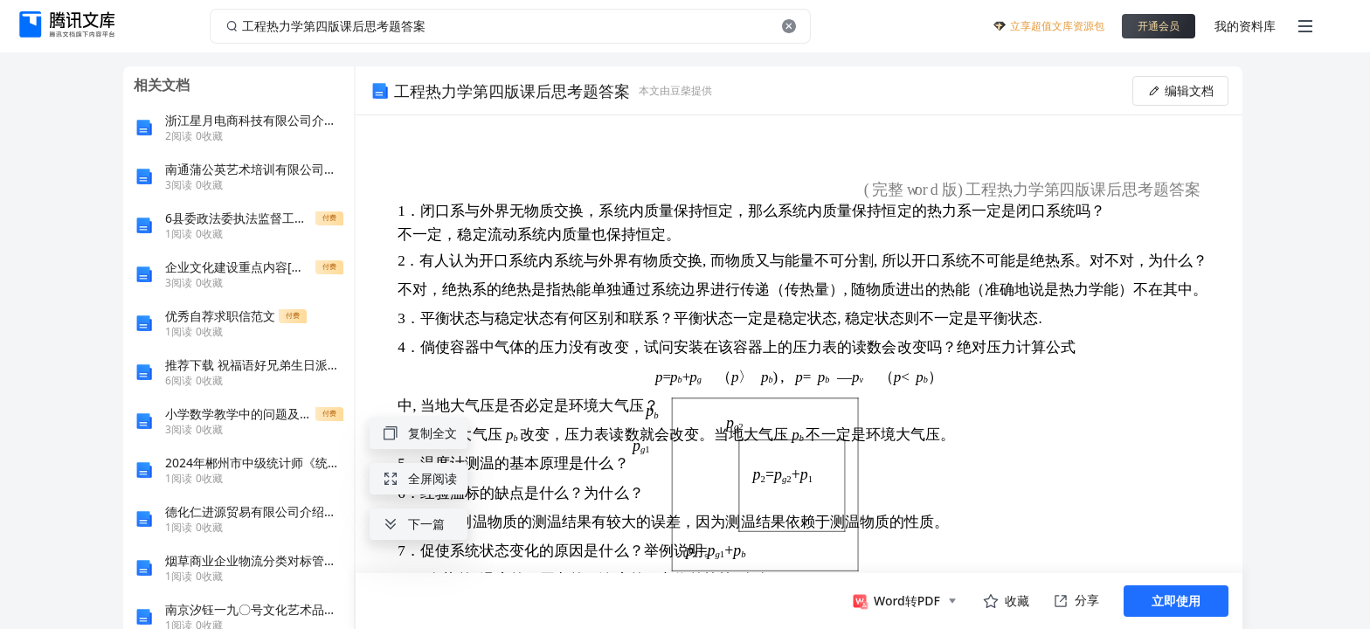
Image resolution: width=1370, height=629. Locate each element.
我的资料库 (1245, 25)
